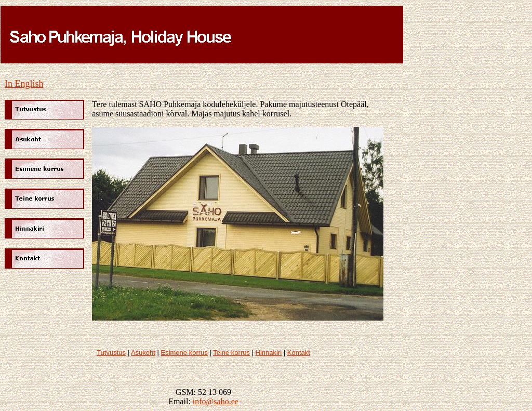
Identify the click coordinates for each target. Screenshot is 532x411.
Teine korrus (231, 352)
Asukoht (143, 352)
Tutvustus (111, 352)
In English (24, 83)
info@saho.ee (215, 401)
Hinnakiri (269, 352)
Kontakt (298, 352)
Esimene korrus (184, 352)
